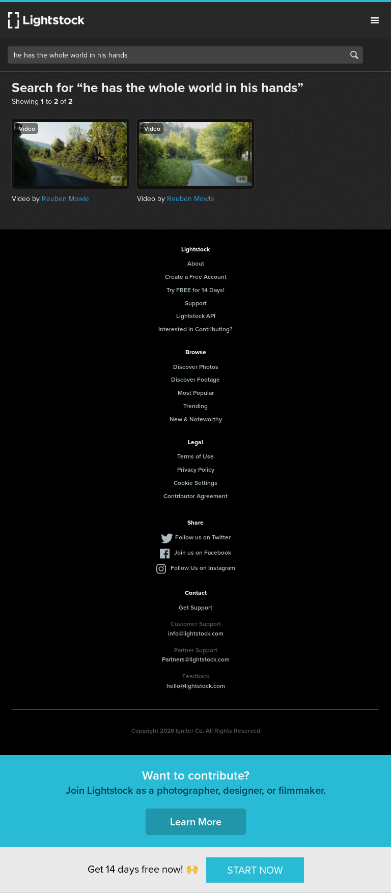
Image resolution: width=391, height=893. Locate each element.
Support (196, 303)
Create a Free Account (196, 276)
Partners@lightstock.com (196, 659)
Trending (195, 405)
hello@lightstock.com (195, 685)
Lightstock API (195, 315)
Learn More (195, 821)
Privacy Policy (195, 469)
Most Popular (196, 392)
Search (354, 55)
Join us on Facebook (202, 552)
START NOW (255, 869)
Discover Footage (195, 379)
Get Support (195, 607)
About (195, 263)
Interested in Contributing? (195, 329)
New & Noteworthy (196, 419)
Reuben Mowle (65, 198)
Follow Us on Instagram (203, 567)
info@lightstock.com (196, 633)
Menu (375, 20)
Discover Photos (195, 366)
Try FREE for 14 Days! (195, 289)
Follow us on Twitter (203, 537)
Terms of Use (195, 456)
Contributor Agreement (195, 496)
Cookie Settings (195, 482)
